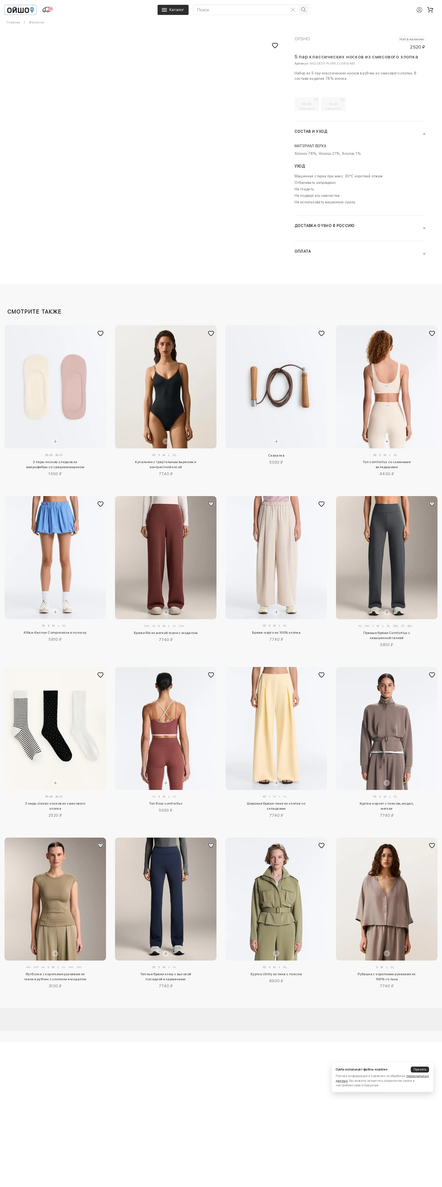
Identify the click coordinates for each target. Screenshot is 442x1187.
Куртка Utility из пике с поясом (276, 974)
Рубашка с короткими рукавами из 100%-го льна (387, 976)
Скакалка (276, 455)
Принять (420, 1069)
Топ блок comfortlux (166, 803)
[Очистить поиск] (293, 10)
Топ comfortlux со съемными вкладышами (387, 464)
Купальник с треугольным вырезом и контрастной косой (165, 464)
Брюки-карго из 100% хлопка (276, 633)
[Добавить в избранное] (100, 333)
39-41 (334, 106)
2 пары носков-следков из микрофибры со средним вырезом (55, 464)
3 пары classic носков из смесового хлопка (55, 806)
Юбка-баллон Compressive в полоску (55, 633)
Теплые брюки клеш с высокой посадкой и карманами (165, 976)
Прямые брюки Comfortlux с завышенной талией (386, 635)
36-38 (307, 106)
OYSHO (302, 38)
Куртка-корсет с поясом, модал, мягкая (387, 806)
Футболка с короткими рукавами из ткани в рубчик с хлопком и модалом (55, 976)
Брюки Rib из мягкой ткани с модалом (166, 633)
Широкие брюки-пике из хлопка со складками (276, 806)
